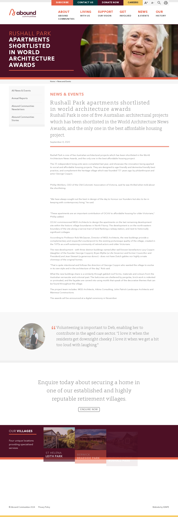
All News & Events (21, 93)
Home (52, 81)
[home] (22, 13)
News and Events (64, 81)
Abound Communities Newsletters (23, 110)
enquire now (89, 412)
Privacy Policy (44, 507)
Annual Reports (20, 101)
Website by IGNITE (161, 507)
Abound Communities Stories (23, 121)
